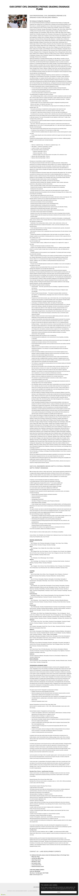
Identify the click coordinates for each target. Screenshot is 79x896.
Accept (66, 891)
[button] (3, 895)
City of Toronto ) (44, 27)
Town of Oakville (37, 34)
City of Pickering (37, 29)
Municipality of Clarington (51, 29)
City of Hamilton (55, 27)
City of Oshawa (66, 27)
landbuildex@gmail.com (38, 874)
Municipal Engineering (46, 74)
